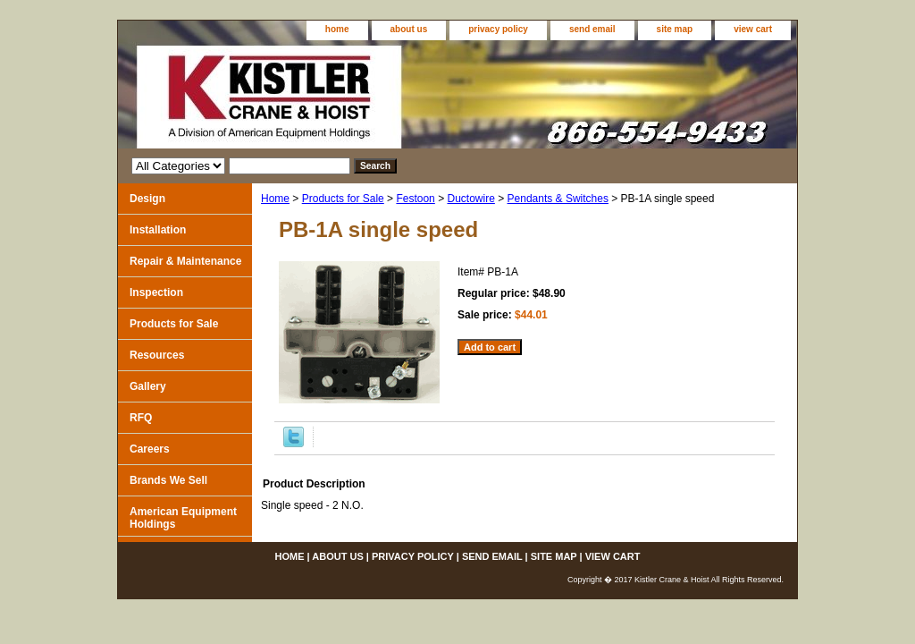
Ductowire (470, 198)
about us (409, 29)
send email (592, 29)
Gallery (148, 386)
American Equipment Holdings (183, 517)
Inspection (156, 292)
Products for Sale (343, 198)
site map (675, 29)
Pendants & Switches (558, 198)
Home (275, 198)
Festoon (415, 198)
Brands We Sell (168, 480)
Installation (158, 230)
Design (147, 198)
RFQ (141, 417)
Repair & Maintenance (185, 261)
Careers (150, 449)
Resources (157, 355)
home (337, 29)
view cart (753, 29)
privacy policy (498, 29)
